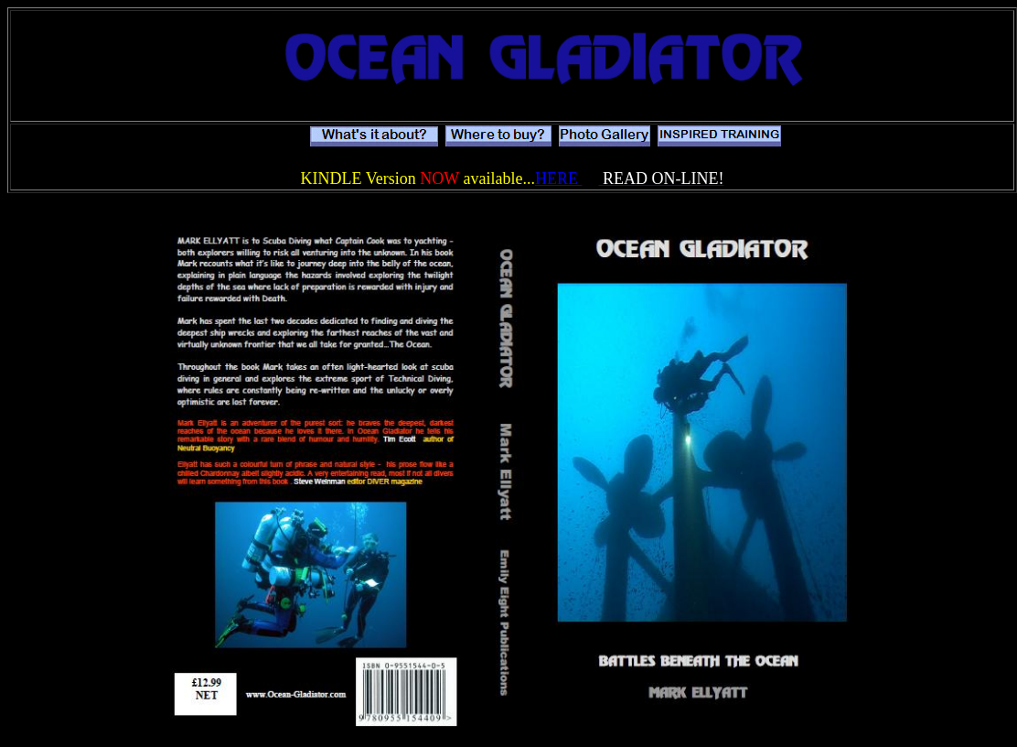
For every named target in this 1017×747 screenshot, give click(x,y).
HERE (559, 178)
